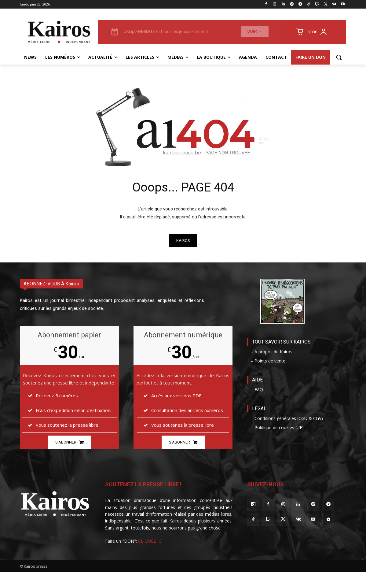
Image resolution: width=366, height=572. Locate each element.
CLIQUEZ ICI (150, 541)
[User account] (325, 32)
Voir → (254, 31)
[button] (338, 57)
